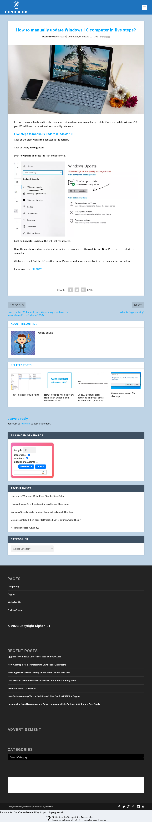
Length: (18, 450)
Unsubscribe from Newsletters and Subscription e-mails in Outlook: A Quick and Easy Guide (54, 704)
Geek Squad (59, 36)
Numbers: (19, 458)
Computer (73, 36)
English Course (15, 610)
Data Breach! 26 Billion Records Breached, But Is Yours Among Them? (46, 519)
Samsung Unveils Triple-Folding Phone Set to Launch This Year (42, 511)
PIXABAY (37, 268)
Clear (40, 466)
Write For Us (14, 602)
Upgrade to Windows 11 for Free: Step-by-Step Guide (37, 496)
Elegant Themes (25, 807)
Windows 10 (85, 36)
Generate (26, 466)
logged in (25, 423)
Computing (13, 586)
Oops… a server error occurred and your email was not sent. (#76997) (91, 397)
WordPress (49, 807)
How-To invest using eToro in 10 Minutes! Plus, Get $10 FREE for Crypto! (44, 696)
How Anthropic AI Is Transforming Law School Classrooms (40, 504)
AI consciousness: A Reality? (25, 527)
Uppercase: (20, 455)
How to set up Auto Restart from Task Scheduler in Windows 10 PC (59, 397)
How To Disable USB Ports (25, 394)
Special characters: (24, 462)
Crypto (11, 594)
